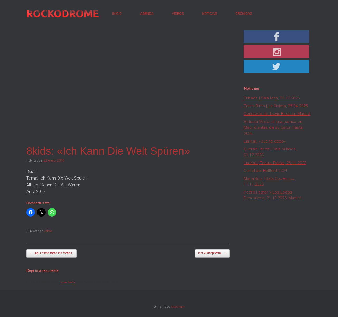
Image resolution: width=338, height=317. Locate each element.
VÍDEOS (178, 14)
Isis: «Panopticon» (212, 253)
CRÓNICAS (243, 14)
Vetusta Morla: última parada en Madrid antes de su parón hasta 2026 (273, 127)
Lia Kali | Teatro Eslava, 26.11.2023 (275, 162)
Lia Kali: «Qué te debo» (265, 141)
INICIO (117, 14)
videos (48, 231)
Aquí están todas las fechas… (51, 253)
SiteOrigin (178, 307)
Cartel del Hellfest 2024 (265, 170)
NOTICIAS (209, 14)
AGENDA (146, 14)
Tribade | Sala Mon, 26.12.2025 (272, 98)
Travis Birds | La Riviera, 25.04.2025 (276, 106)
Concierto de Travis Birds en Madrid (277, 113)
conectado (67, 282)
